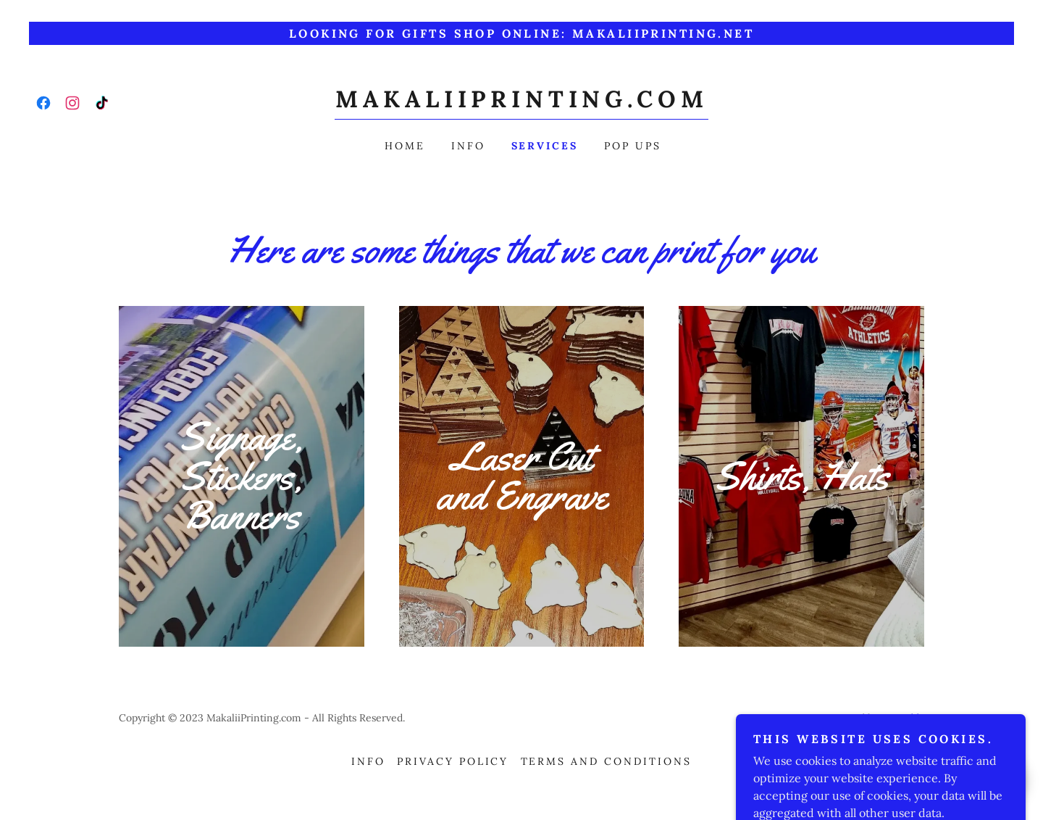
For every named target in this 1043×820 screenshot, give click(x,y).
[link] (43, 102)
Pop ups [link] (632, 145)
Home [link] (405, 145)
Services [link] (545, 145)
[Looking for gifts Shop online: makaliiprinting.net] (521, 33)
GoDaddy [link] (902, 717)
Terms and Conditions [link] (606, 761)
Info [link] (468, 145)
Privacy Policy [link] (453, 761)
